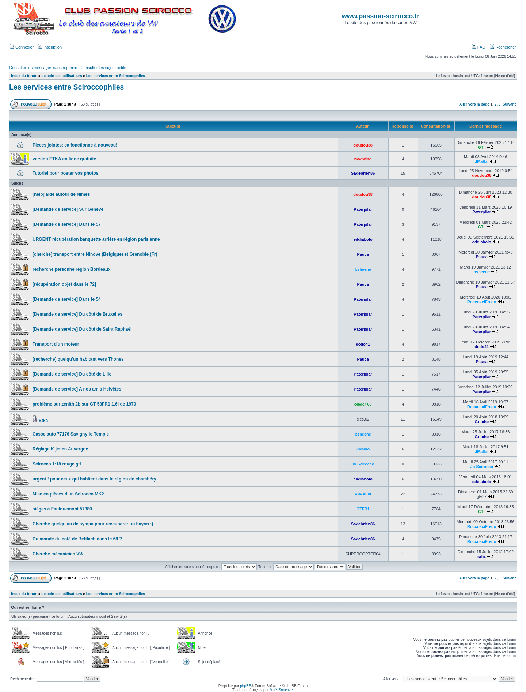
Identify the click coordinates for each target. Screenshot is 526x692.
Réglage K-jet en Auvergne (60, 449)
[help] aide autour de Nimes (61, 194)
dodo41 (363, 344)
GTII (481, 147)
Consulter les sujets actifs (103, 67)
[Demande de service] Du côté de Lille (72, 374)
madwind (363, 159)
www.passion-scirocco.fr (380, 16)
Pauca (363, 254)
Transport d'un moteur (56, 344)
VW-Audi (363, 494)
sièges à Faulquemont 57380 (62, 509)
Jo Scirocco (362, 464)
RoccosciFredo (481, 302)
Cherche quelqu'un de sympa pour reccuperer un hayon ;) (93, 523)
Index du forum (24, 76)
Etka (43, 420)
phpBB (245, 686)
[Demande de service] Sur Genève (68, 209)
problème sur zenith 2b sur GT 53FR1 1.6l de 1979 (84, 404)
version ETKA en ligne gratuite (64, 158)
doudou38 (363, 145)
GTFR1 (363, 509)
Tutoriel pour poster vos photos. (66, 173)
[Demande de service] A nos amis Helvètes (77, 389)
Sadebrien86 (363, 173)
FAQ (478, 47)
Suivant (509, 104)
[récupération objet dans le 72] (64, 284)
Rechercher (503, 47)
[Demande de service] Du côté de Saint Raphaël (82, 329)
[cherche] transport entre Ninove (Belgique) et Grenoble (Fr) (95, 254)
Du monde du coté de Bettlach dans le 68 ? (77, 538)
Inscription (50, 47)
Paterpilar (363, 209)
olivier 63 (363, 404)
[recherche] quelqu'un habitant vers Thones (78, 359)
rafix (481, 556)
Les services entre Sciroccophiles (115, 76)
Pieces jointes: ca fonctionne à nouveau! (75, 145)
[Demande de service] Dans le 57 (67, 224)
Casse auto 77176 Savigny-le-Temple (71, 434)
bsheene (363, 269)
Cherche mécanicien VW (58, 553)
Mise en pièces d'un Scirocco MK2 (68, 494)
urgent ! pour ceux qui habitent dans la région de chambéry (94, 479)
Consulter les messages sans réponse (43, 67)
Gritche (481, 421)
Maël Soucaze (281, 690)
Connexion (22, 47)
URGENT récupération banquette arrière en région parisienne (96, 239)
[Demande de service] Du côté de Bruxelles (77, 314)
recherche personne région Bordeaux (71, 269)
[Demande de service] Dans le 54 (67, 299)
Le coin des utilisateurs (61, 76)
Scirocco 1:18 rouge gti (57, 464)
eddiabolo (363, 239)
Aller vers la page (475, 104)
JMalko (481, 161)
